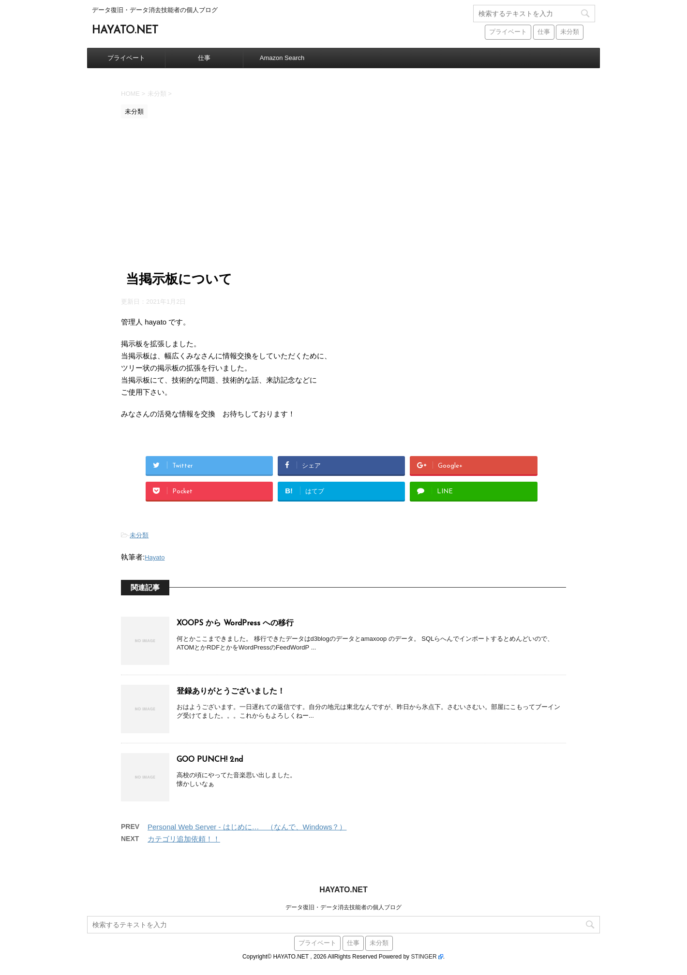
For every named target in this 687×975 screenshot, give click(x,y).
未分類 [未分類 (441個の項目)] (569, 32)
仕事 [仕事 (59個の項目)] (544, 32)
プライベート (126, 57)
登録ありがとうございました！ (231, 691)
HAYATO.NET (125, 30)
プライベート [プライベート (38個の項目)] (508, 32)
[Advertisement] (343, 196)
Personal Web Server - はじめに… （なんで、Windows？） (247, 827)
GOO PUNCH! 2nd (210, 760)
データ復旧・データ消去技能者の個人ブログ (343, 907)
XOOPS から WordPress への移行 (235, 623)
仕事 (204, 57)
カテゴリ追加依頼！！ (184, 839)
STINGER (423, 956)
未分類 (139, 535)
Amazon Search (282, 57)
